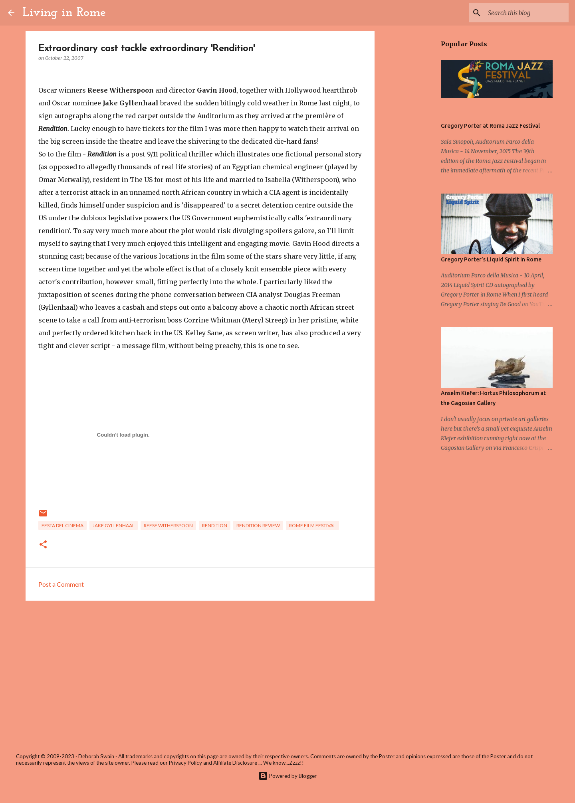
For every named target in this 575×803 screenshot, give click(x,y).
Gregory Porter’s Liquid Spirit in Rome (491, 259)
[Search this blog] (527, 12)
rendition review (258, 525)
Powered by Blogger (287, 776)
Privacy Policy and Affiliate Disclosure (213, 762)
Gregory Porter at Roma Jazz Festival (490, 126)
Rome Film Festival (312, 525)
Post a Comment (61, 584)
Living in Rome (64, 12)
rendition (214, 525)
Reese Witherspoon (168, 525)
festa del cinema (62, 525)
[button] (43, 545)
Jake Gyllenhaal (114, 525)
